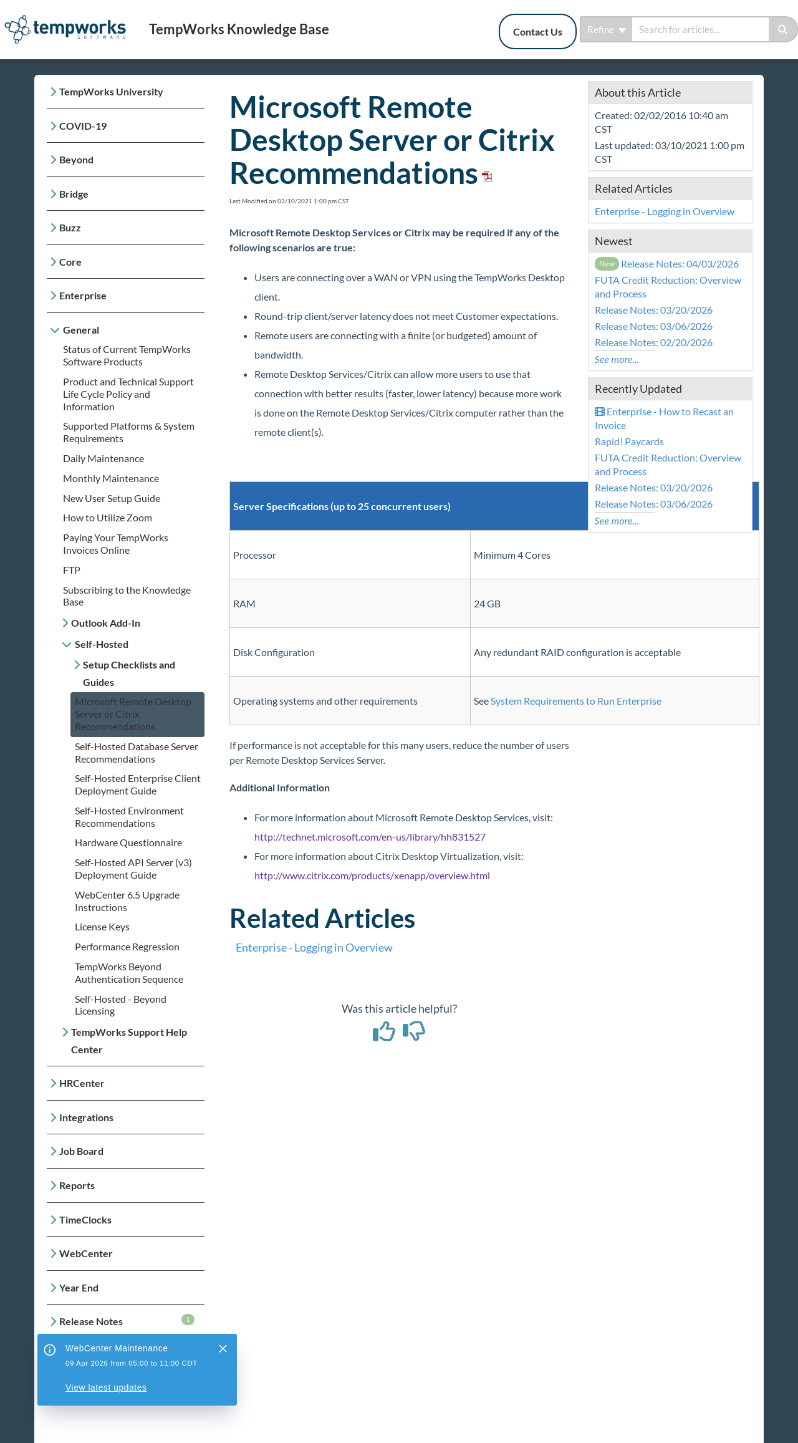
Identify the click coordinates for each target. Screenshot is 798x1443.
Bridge (74, 194)
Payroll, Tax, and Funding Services (114, 1364)
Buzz (70, 227)
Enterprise (83, 295)
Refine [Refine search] (606, 29)
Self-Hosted (101, 644)
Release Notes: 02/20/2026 (654, 342)
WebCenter (86, 1253)
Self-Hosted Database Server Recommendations (136, 752)
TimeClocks (85, 1219)
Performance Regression (127, 946)
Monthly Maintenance (111, 478)
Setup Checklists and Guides (129, 673)
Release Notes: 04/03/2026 (667, 263)
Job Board (81, 1151)
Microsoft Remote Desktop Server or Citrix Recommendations (133, 713)
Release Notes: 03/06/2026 (654, 326)
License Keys (102, 926)
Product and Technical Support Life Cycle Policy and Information (128, 393)
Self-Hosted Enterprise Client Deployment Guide (138, 784)
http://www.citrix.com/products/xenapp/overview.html (372, 875)
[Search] (783, 29)
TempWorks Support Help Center (129, 1040)
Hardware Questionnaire (128, 842)
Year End (79, 1287)
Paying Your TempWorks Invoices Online (115, 543)
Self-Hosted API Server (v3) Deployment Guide (133, 868)
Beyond (76, 159)
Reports (77, 1185)
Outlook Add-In (105, 623)
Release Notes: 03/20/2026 (654, 310)
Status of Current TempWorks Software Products (127, 355)
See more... (617, 359)
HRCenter (82, 1083)
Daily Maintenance (103, 458)
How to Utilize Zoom (107, 517)
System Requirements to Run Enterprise (576, 701)
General (81, 329)
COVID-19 (83, 126)
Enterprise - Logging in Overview (314, 947)
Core (70, 262)
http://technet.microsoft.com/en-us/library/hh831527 (370, 836)
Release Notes (127, 1320)
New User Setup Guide (111, 498)
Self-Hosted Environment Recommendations (129, 816)
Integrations (86, 1117)
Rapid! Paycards (629, 441)
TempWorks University (111, 91)
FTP (71, 570)
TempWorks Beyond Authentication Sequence (129, 972)
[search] (700, 29)
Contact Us (537, 31)
